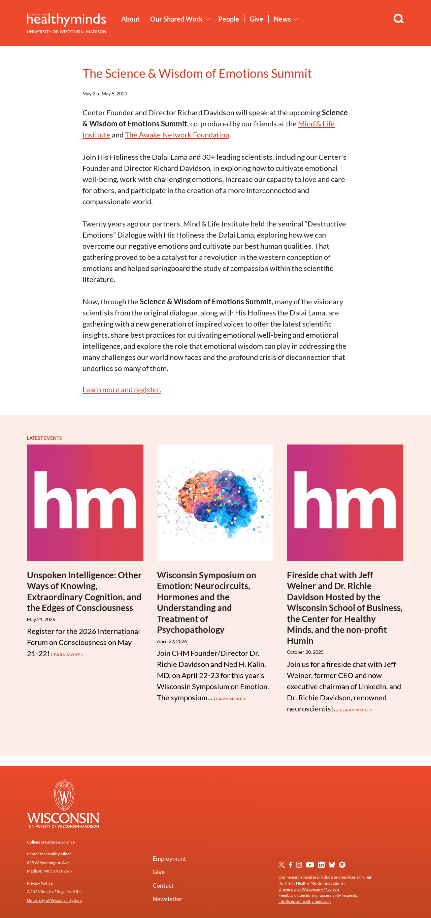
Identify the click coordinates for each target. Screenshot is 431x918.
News (282, 19)
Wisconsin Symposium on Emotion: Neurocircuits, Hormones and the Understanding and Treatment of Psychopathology (206, 602)
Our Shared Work (176, 19)
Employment (169, 858)
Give (256, 19)
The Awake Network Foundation (177, 134)
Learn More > (67, 654)
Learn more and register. (121, 389)
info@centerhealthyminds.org (304, 901)
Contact (163, 885)
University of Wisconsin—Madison (308, 889)
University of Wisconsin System (54, 900)
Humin (366, 877)
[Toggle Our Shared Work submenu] (208, 19)
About (130, 19)
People (228, 19)
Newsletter (168, 898)
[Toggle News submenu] (296, 19)
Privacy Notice (40, 883)
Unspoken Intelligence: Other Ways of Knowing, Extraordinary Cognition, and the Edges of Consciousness (84, 591)
